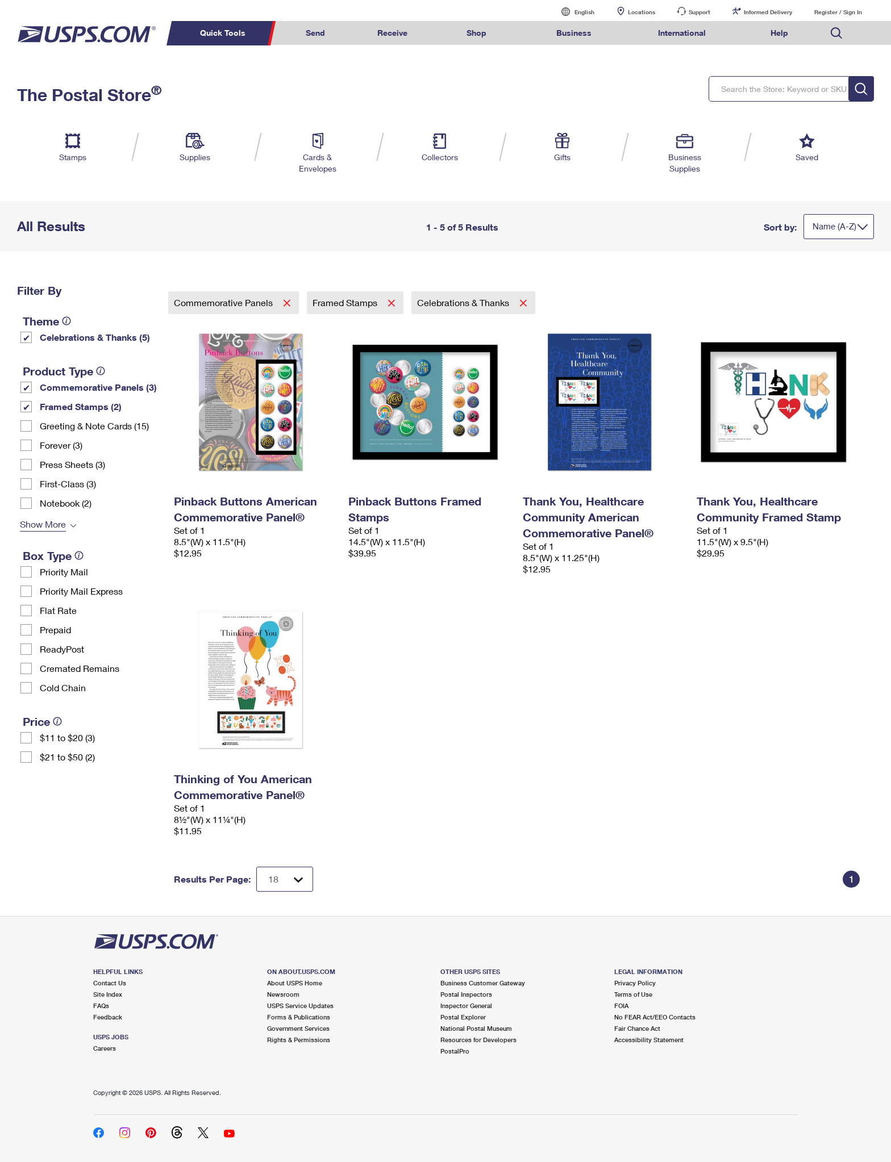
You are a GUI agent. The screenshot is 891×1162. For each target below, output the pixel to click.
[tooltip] (66, 320)
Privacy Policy (635, 983)
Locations (641, 12)
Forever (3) (61, 445)
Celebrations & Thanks (464, 302)
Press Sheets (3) (72, 464)
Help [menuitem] (779, 32)
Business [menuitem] (574, 32)
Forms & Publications (298, 1017)
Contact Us (109, 983)
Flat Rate (58, 610)
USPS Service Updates (300, 1005)
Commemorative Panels (224, 302)
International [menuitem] (682, 32)
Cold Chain (63, 687)
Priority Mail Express (81, 591)
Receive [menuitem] (392, 32)
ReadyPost (62, 648)
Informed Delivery (768, 12)
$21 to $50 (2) (67, 756)
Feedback (107, 1017)
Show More (43, 524)
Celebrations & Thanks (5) (95, 337)
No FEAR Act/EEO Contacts (655, 1017)
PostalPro (454, 1051)
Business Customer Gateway (482, 983)
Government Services (298, 1028)
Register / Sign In (838, 12)
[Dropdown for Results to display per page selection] (284, 879)
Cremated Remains (79, 668)
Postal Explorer (463, 1017)
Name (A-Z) (834, 226)
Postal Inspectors (466, 994)
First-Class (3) (68, 483)
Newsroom (283, 994)
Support (699, 12)
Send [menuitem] (315, 32)
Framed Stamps (346, 302)
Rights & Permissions (298, 1039)
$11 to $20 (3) (67, 737)
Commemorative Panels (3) (98, 387)
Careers (104, 1048)
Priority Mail (64, 571)
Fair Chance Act (637, 1028)
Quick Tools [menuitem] (222, 32)
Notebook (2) (65, 503)
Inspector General (466, 1005)
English (572, 11)
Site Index (107, 994)
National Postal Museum (476, 1028)
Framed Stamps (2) (81, 406)
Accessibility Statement (649, 1039)
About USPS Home (294, 983)
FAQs (101, 1005)
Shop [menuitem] (476, 32)
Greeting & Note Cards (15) (94, 425)
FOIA (621, 1005)
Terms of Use (633, 994)
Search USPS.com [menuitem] (836, 33)
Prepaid (55, 629)
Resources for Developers (478, 1039)
